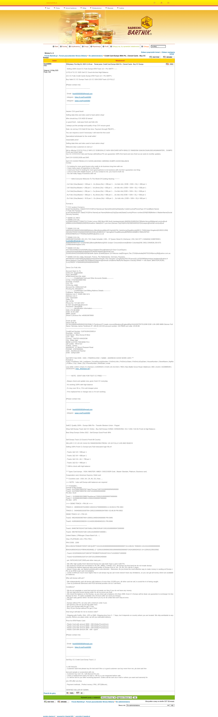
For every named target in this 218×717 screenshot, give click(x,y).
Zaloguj (146, 46)
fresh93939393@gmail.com (82, 93)
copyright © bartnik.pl (82, 716)
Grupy (86, 46)
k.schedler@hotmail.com (75, 241)
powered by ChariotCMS (65, 716)
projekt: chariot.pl (49, 716)
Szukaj (64, 46)
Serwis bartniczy (71, 8)
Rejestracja (96, 46)
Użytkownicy (75, 46)
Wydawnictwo (97, 8)
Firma (58, 8)
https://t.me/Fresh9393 (83, 97)
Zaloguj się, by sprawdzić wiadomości (125, 46)
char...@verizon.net (83, 369)
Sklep (84, 8)
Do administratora (96, 56)
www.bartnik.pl (51, 3)
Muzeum (110, 8)
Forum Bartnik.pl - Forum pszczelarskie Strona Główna (66, 56)
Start (48, 8)
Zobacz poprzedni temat (150, 52)
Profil (106, 46)
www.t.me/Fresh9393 (82, 101)
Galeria (121, 8)
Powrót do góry (50, 693)
